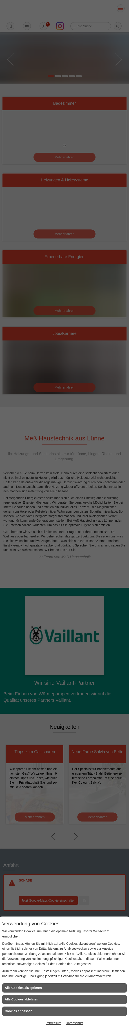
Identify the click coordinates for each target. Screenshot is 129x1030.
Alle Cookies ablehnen (21, 999)
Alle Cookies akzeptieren (23, 988)
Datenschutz (74, 1023)
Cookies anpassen (18, 1011)
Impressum (53, 1023)
